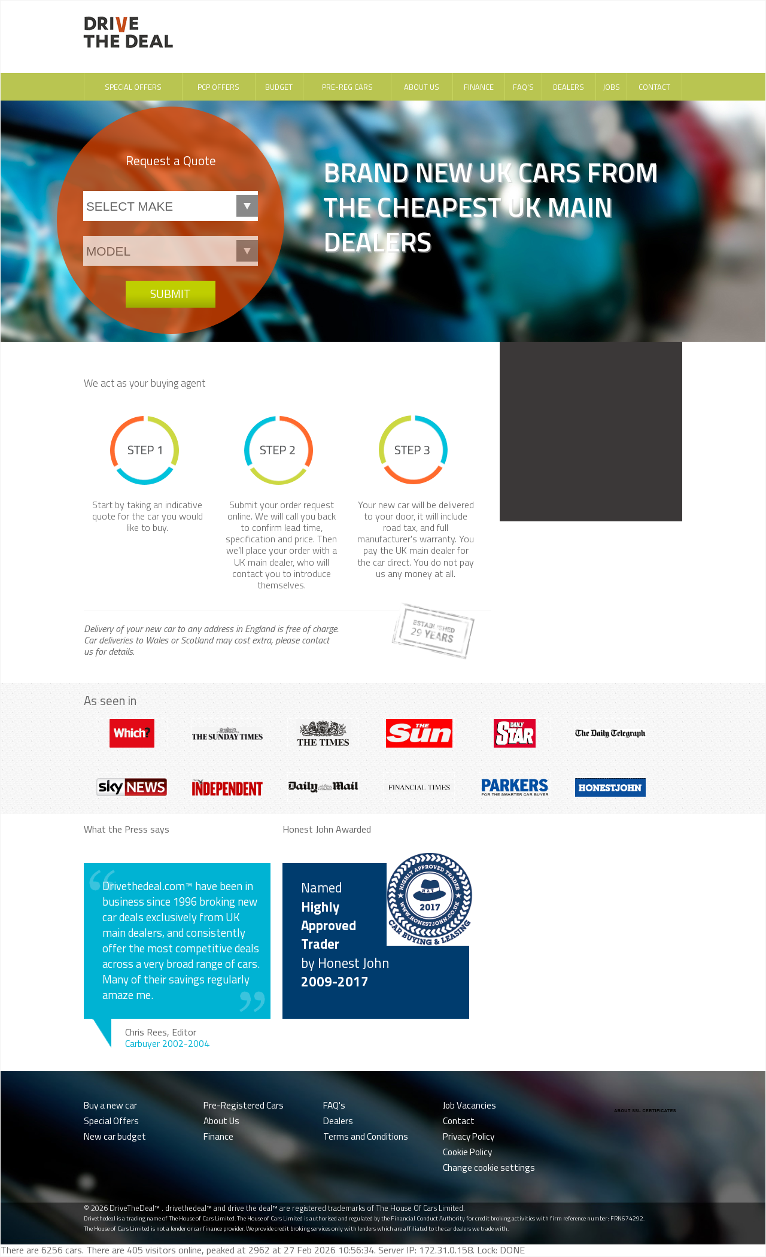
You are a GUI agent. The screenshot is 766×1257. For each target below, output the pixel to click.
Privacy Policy (468, 1136)
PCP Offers (218, 87)
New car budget (115, 1136)
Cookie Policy (467, 1152)
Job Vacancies (469, 1105)
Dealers (568, 87)
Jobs (611, 87)
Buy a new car (110, 1105)
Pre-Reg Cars (347, 87)
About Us (421, 87)
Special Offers (133, 87)
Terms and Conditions (365, 1136)
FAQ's (523, 87)
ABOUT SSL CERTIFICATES (645, 1111)
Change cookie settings (489, 1167)
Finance (479, 87)
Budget (279, 87)
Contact (654, 87)
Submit (170, 293)
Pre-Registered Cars (243, 1105)
